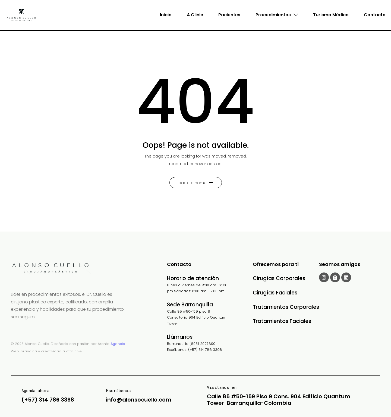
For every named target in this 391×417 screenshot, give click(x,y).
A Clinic (195, 15)
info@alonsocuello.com (138, 399)
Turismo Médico (331, 15)
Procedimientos (277, 15)
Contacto (375, 15)
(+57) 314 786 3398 (47, 399)
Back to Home (195, 182)
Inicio (166, 15)
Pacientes (229, 15)
